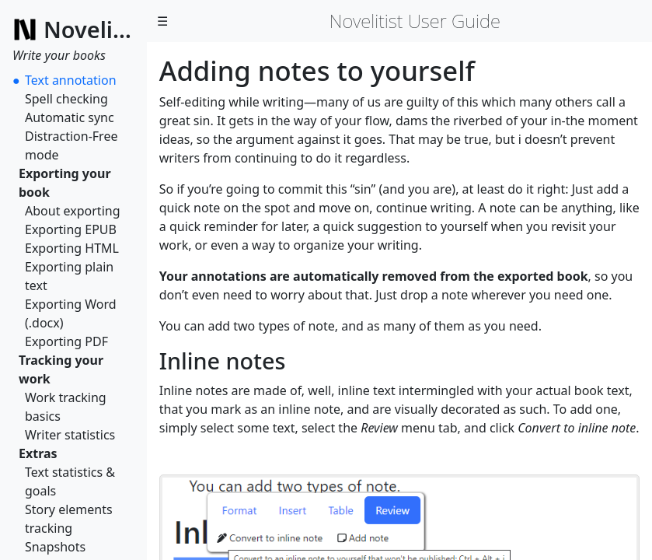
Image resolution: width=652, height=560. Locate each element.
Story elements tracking (69, 519)
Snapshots (55, 546)
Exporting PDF (66, 341)
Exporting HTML (72, 248)
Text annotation (71, 80)
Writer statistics (70, 434)
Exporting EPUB (71, 229)
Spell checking (66, 98)
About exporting (72, 210)
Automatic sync (69, 117)
